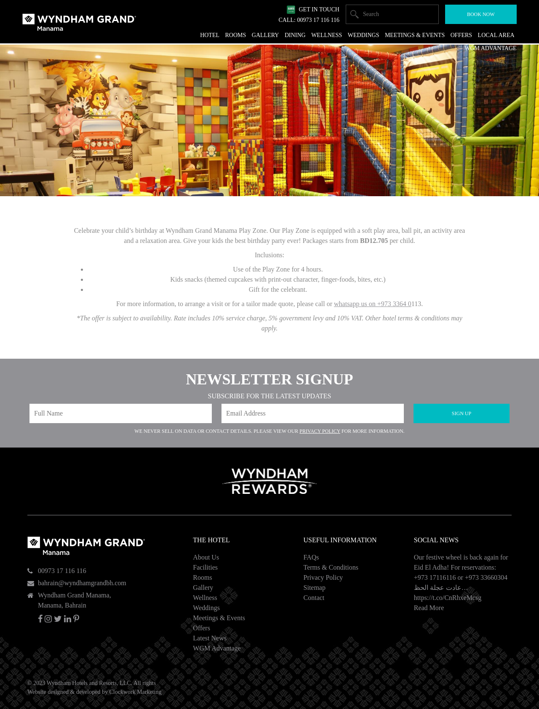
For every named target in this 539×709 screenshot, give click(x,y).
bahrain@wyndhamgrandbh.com (82, 582)
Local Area (496, 35)
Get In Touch (319, 9)
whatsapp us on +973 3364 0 (372, 303)
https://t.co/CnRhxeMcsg (447, 597)
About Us (206, 557)
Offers (201, 628)
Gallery (203, 587)
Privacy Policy (319, 431)
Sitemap (315, 587)
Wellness (205, 597)
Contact (314, 597)
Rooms (202, 577)
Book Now (481, 14)
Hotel (209, 35)
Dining (295, 35)
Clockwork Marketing (135, 692)
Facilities (205, 567)
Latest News (210, 638)
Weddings (206, 607)
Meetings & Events (219, 617)
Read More (429, 607)
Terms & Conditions (331, 567)
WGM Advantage (216, 648)
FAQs (311, 557)
